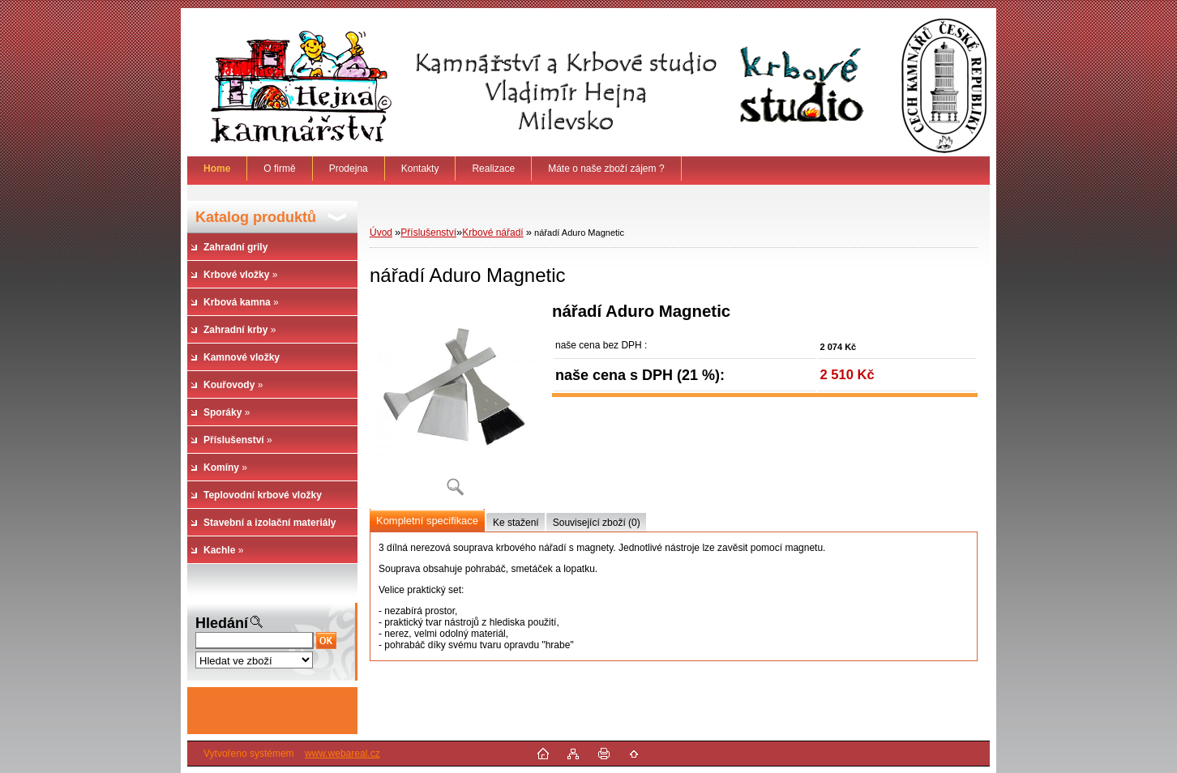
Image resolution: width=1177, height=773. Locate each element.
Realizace (493, 168)
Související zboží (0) (596, 522)
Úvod (381, 232)
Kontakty (420, 168)
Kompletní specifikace (427, 521)
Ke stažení (516, 522)
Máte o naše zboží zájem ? (606, 168)
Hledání (221, 623)
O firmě (279, 168)
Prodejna (348, 168)
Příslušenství (428, 232)
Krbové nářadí (492, 232)
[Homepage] (217, 168)
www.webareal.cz (342, 753)
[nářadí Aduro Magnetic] (454, 404)
